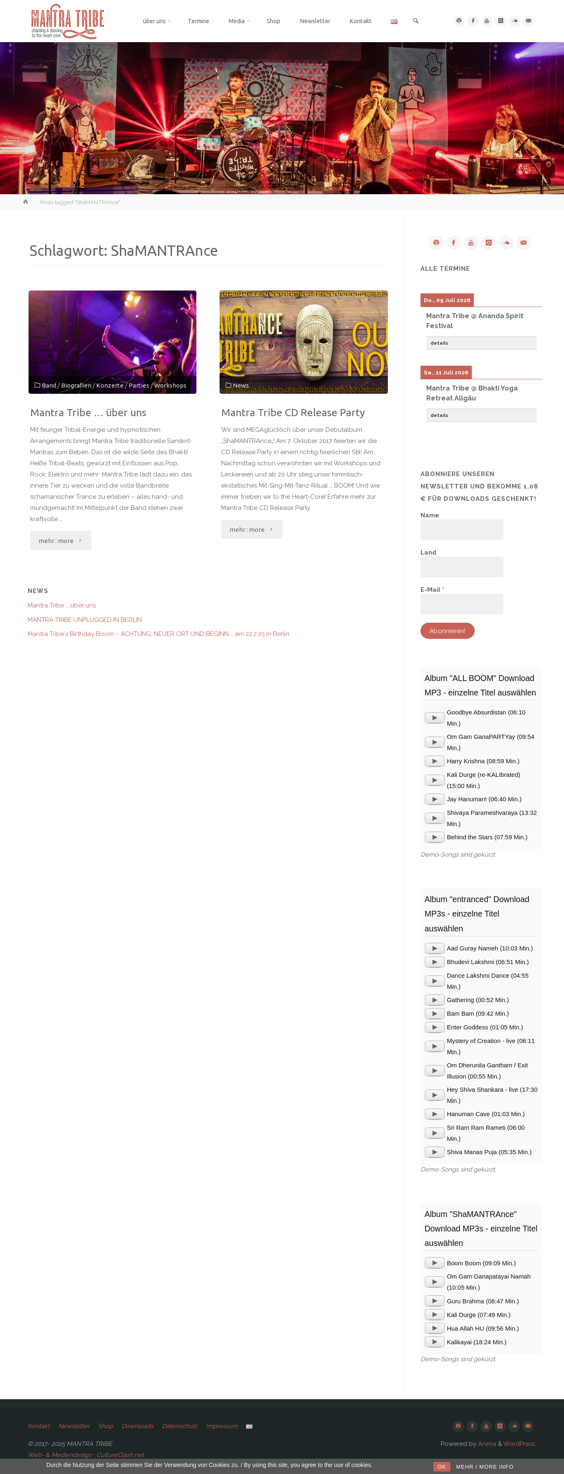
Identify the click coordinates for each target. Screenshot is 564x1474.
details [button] (439, 343)
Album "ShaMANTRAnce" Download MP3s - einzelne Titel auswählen (481, 1229)
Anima (486, 1444)
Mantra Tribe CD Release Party (295, 412)
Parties (139, 384)
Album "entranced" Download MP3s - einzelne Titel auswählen (477, 914)
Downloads (140, 1427)
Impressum (226, 1427)
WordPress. (519, 1444)
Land (428, 553)
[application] (435, 718)
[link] (421, 21)
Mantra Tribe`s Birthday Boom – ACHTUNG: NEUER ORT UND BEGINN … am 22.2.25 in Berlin (158, 634)
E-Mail (432, 590)
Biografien (77, 384)
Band (49, 384)
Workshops (171, 384)
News (241, 384)
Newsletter (75, 1427)
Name (430, 515)
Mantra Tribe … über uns (90, 412)
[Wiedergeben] (435, 718)
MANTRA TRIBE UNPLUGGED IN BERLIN (85, 620)
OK (441, 1467)
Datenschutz (183, 1427)
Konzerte (110, 384)
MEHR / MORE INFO (485, 1467)
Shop (107, 1427)
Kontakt (39, 1427)
